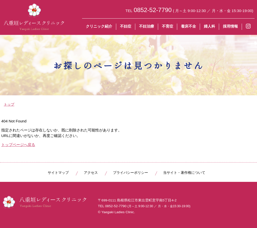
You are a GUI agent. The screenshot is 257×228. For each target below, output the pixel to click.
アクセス (91, 173)
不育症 (167, 26)
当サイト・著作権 (184, 173)
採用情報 (230, 26)
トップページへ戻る (18, 144)
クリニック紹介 (99, 26)
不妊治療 (146, 26)
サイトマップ (58, 173)
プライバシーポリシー (130, 173)
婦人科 (209, 26)
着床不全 (188, 26)
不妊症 (125, 26)
